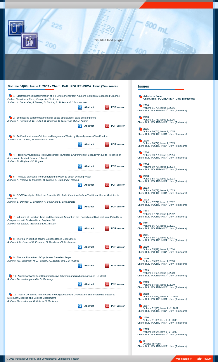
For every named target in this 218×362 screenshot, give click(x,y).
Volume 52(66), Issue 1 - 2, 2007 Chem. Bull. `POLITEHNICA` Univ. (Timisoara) (162, 309)
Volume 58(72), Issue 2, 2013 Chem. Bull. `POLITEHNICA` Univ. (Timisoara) (162, 180)
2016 (146, 105)
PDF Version (118, 107)
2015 (146, 129)
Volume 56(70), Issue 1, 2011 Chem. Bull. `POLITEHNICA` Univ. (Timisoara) (162, 238)
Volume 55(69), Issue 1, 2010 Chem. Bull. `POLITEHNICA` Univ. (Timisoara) (162, 262)
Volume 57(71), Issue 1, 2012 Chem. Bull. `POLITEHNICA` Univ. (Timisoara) (162, 215)
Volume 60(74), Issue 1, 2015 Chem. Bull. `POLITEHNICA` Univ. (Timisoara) (162, 144)
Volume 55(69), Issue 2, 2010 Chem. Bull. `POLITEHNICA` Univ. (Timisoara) (162, 250)
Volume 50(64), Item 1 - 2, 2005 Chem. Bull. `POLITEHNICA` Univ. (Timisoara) (162, 333)
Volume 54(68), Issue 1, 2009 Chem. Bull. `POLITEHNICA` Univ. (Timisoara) (162, 286)
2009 (146, 270)
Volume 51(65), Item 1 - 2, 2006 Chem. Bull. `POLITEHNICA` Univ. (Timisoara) (162, 321)
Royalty (207, 358)
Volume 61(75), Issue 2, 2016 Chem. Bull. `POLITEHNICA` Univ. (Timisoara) (162, 109)
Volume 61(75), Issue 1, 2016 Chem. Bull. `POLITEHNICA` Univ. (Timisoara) (162, 121)
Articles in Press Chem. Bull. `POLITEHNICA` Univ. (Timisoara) (169, 97)
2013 (146, 176)
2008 (146, 294)
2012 (146, 199)
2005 (146, 329)
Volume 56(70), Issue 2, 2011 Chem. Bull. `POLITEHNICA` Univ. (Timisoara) (162, 227)
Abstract (89, 107)
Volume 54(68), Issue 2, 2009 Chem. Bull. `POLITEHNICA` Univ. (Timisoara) (162, 274)
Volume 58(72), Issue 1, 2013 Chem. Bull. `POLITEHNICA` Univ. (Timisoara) (162, 191)
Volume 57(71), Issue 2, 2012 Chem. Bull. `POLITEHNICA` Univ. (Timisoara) (162, 203)
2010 (146, 246)
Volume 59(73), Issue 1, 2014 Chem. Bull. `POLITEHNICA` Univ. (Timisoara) (162, 168)
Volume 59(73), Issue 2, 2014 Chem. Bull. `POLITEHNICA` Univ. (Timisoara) (162, 156)
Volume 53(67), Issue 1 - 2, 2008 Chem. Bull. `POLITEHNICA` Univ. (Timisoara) (162, 297)
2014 (146, 152)
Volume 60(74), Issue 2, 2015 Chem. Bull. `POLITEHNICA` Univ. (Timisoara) (162, 132)
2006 (146, 317)
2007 (146, 305)
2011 (146, 223)
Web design (182, 358)
